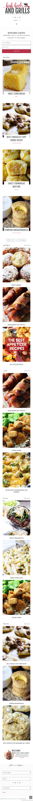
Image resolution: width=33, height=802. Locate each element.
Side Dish (16, 189)
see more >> (27, 245)
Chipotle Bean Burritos (16, 538)
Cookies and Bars (16, 143)
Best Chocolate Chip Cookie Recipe (16, 138)
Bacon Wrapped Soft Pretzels (16, 325)
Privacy (4, 792)
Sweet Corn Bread (16, 93)
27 (18, 240)
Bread (16, 96)
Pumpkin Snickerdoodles (16, 229)
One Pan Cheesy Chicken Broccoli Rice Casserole (16, 491)
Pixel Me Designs (29, 800)
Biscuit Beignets (16, 285)
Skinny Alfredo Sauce (16, 578)
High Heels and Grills (16, 8)
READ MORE (22, 757)
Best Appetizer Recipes (16, 364)
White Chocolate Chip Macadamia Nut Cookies (16, 743)
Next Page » (23, 240)
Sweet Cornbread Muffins (16, 185)
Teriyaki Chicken (16, 450)
